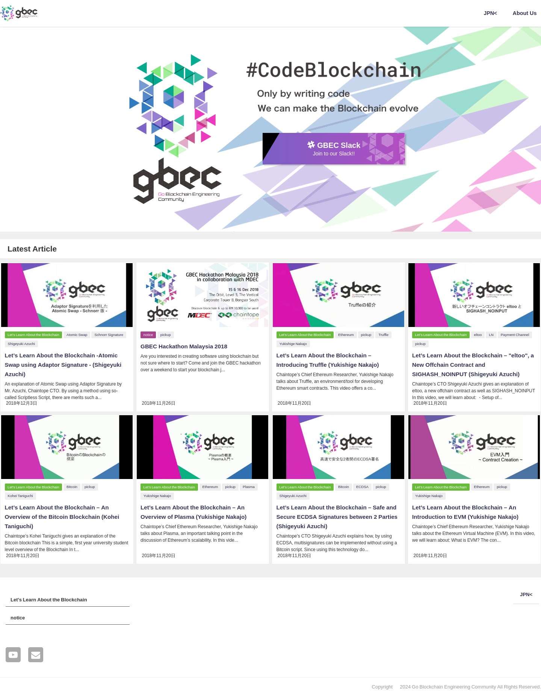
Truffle (385, 334)
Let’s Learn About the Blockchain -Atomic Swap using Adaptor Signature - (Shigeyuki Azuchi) (65, 363)
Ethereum (347, 334)
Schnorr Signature (110, 334)
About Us (525, 13)
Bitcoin (73, 486)
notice (149, 334)
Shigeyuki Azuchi (20, 343)
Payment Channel (516, 334)
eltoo (479, 334)
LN (492, 334)
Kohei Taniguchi (19, 495)
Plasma (250, 486)
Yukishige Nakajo (292, 343)
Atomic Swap (78, 334)
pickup (167, 334)
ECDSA (363, 486)
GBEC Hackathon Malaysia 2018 (185, 345)
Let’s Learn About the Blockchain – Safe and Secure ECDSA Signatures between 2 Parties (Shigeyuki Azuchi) (334, 515)
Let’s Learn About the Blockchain (33, 334)
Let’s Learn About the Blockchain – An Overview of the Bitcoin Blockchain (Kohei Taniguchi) (64, 515)
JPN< (490, 13)
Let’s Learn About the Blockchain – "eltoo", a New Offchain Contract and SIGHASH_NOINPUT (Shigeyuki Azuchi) (473, 363)
